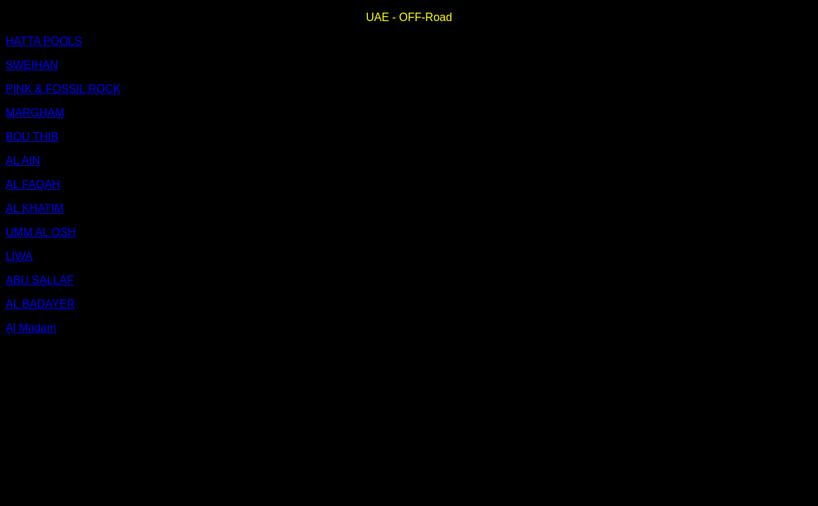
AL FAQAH (33, 184)
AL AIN (23, 161)
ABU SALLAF (40, 280)
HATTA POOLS (44, 41)
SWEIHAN (32, 65)
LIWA (19, 256)
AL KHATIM (35, 208)
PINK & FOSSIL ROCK (63, 89)
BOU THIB (32, 137)
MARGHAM (35, 113)
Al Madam (31, 328)
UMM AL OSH (41, 232)
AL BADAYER (40, 304)
